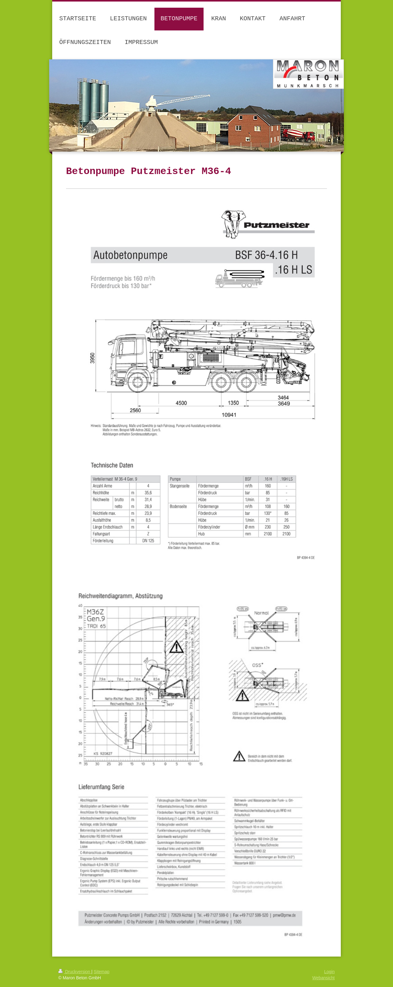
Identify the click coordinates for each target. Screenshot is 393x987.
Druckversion (74, 971)
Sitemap (101, 971)
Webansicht (323, 977)
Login (329, 971)
